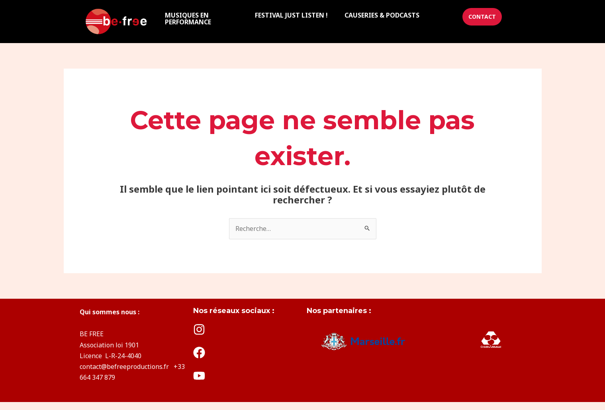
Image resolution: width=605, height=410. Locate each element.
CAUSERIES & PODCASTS (382, 15)
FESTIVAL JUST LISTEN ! (291, 15)
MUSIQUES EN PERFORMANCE (188, 18)
